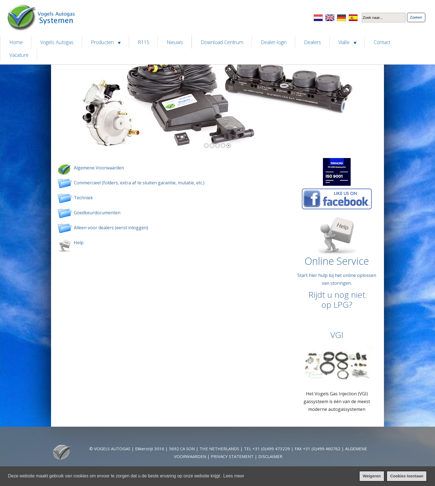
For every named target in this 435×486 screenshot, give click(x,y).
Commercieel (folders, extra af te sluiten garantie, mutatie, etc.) (139, 183)
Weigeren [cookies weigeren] (372, 476)
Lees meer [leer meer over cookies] (233, 476)
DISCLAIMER (270, 456)
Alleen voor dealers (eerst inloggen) (111, 228)
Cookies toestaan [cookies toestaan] (406, 476)
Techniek (82, 198)
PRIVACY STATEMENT (232, 456)
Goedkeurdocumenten (96, 213)
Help (78, 243)
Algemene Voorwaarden (98, 168)
